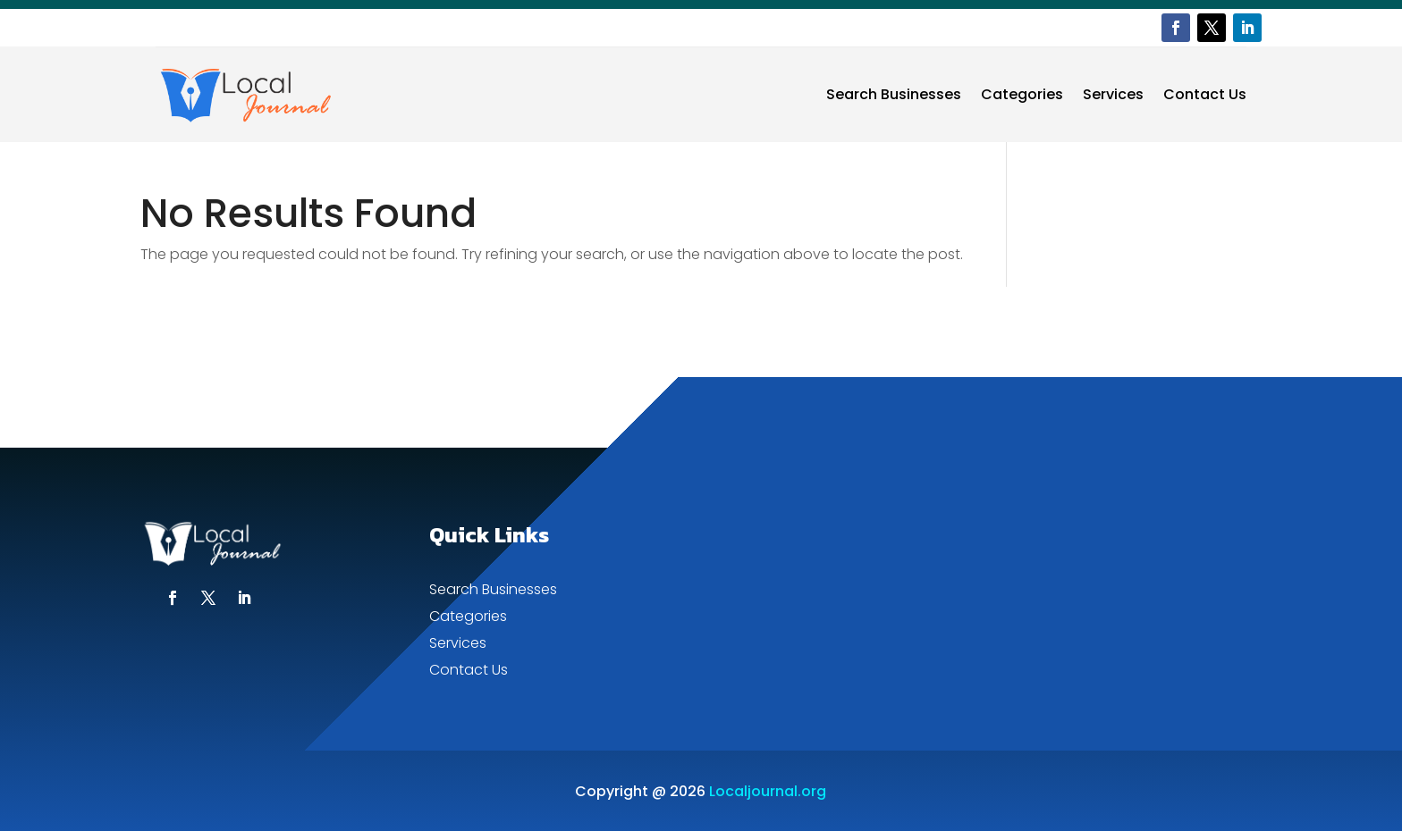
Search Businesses (893, 94)
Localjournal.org (767, 791)
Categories (1022, 94)
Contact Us (1204, 94)
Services (1113, 94)
